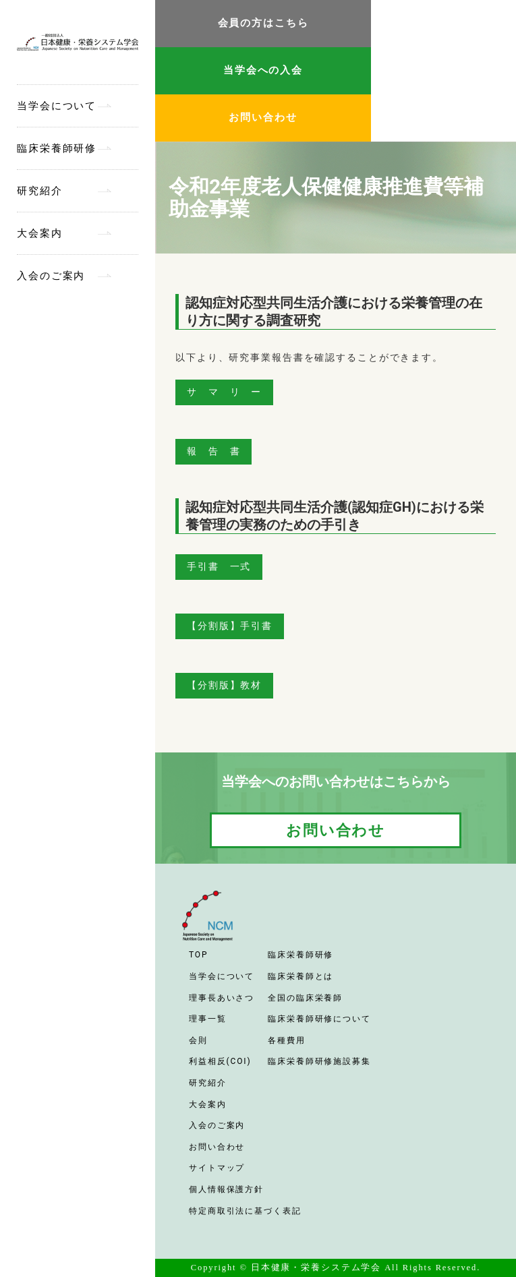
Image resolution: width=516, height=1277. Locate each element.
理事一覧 (208, 1018)
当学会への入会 (263, 70)
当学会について (56, 106)
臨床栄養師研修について (319, 1018)
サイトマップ (217, 1167)
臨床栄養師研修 (56, 148)
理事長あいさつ (221, 998)
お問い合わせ (263, 117)
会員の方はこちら (263, 23)
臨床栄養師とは (300, 976)
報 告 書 (213, 451)
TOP (198, 954)
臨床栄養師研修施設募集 (319, 1061)
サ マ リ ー (224, 391)
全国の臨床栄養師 (305, 998)
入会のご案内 (51, 276)
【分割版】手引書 (230, 625)
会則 (198, 1040)
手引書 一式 (219, 566)
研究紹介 (40, 191)
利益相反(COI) (220, 1061)
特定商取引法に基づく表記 (245, 1211)
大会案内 (40, 233)
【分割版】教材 (224, 685)
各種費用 (287, 1040)
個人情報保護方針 (226, 1189)
